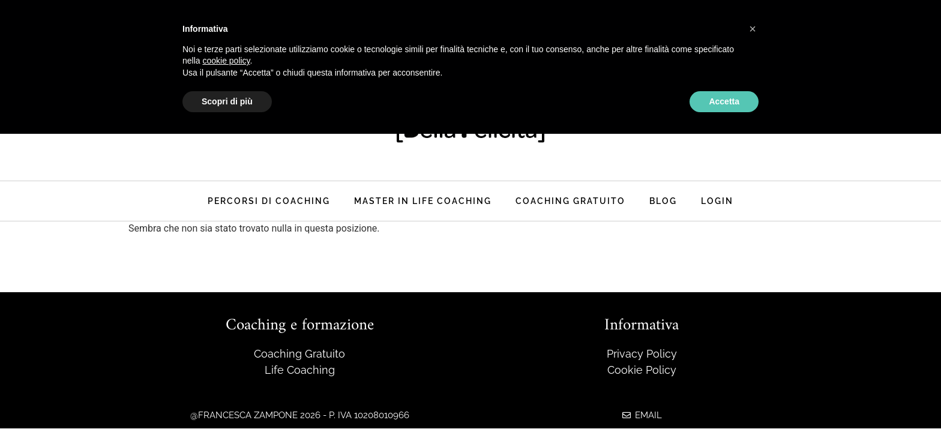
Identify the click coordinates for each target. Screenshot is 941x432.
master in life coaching (423, 201)
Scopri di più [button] (227, 101)
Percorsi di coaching (269, 201)
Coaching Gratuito (570, 201)
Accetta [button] (724, 101)
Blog (663, 201)
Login (717, 201)
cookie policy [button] (226, 60)
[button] (752, 28)
